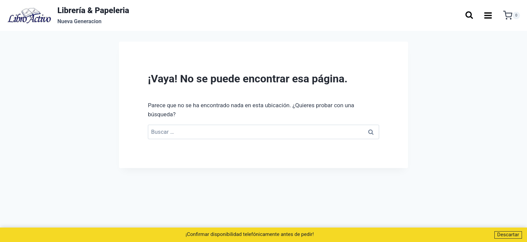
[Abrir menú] (488, 15)
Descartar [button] (508, 235)
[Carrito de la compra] (511, 15)
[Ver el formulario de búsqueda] (468, 15)
